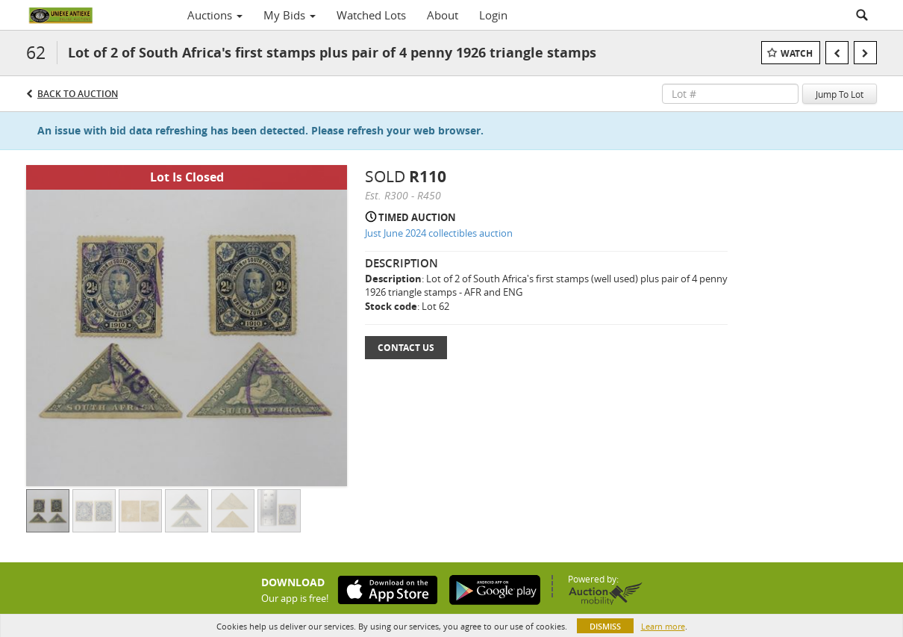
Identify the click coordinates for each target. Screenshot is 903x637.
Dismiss (605, 626)
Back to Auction (77, 93)
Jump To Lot (839, 94)
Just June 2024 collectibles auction (439, 233)
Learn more (663, 626)
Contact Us (406, 347)
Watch (797, 53)
